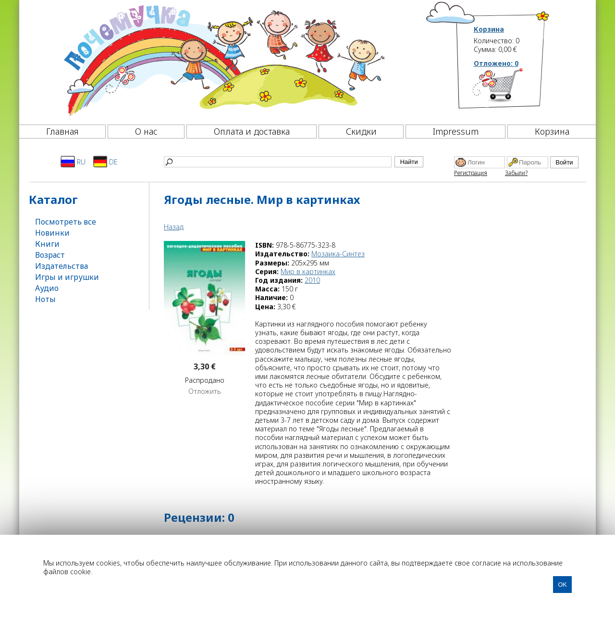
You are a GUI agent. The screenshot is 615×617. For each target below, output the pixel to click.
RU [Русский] (73, 161)
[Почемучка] (223, 59)
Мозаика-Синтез (338, 253)
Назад (174, 226)
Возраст (50, 255)
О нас (146, 131)
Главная (62, 131)
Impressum (456, 131)
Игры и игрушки (67, 277)
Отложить (204, 391)
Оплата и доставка (252, 131)
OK (562, 584)
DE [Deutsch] (105, 161)
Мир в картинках (308, 271)
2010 (312, 280)
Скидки (361, 131)
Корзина (489, 29)
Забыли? (516, 173)
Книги (47, 244)
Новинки (52, 232)
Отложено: (496, 63)
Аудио (47, 288)
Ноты (45, 299)
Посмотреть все (65, 221)
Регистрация (470, 173)
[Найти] (278, 161)
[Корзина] (512, 89)
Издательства (61, 266)
